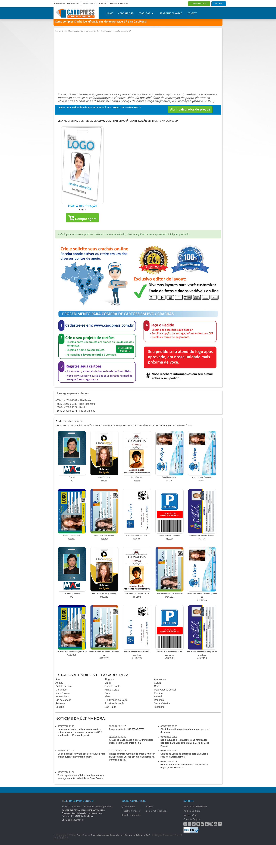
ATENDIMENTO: (60, 3)
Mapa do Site (190, 815)
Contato (192, 13)
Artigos (149, 806)
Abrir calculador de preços (190, 109)
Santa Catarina (162, 703)
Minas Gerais (112, 689)
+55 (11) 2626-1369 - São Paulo (73, 400)
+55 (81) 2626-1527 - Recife (70, 407)
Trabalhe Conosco (171, 13)
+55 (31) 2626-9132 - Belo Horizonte (75, 403)
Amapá (59, 682)
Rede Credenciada (130, 815)
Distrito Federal (63, 686)
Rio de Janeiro (63, 700)
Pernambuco (62, 696)
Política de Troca (192, 810)
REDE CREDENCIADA (119, 3)
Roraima (60, 703)
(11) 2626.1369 (100, 3)
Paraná (158, 696)
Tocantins (159, 706)
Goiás (157, 686)
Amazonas (160, 679)
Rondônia (159, 700)
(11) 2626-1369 (73, 3)
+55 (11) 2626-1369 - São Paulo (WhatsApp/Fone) (87, 806)
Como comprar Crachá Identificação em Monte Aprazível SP (106, 31)
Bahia (108, 682)
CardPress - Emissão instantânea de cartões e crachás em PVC (113, 835)
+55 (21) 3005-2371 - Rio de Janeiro (75, 410)
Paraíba (158, 693)
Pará (107, 693)
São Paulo (110, 706)
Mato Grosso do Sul (165, 689)
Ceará (157, 682)
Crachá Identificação (70, 31)
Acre (58, 679)
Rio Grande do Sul (115, 703)
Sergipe (59, 706)
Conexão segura (191, 819)
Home (109, 13)
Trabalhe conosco (130, 810)
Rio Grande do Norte (116, 700)
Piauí (107, 696)
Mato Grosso (62, 693)
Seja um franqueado (157, 810)
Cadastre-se (125, 13)
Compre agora (82, 218)
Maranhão (61, 689)
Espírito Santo (112, 686)
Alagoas (109, 679)
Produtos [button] (146, 13)
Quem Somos (128, 806)
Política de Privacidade (195, 806)
